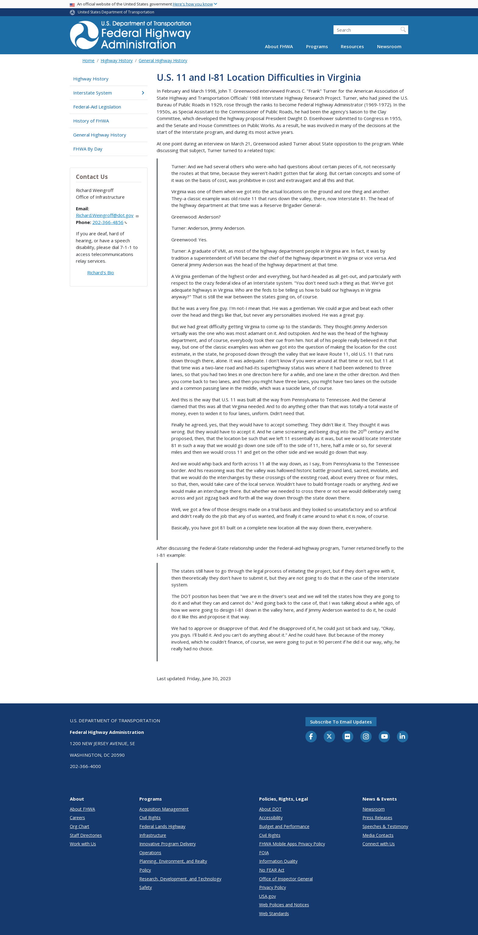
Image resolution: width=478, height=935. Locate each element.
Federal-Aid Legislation (97, 107)
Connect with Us (378, 844)
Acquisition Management (164, 809)
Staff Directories (86, 835)
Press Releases (377, 817)
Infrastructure (152, 835)
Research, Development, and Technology (180, 879)
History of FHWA (91, 121)
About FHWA (279, 46)
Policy (145, 870)
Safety (145, 887)
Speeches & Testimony (385, 826)
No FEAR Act (271, 870)
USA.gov (267, 896)
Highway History (117, 60)
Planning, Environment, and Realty (173, 861)
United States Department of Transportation (116, 12)
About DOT (270, 809)
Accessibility (271, 817)
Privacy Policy (272, 887)
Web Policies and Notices (284, 905)
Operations (150, 852)
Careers (77, 817)
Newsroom (389, 46)
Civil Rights (150, 817)
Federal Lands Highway (162, 826)
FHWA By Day (87, 149)
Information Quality (278, 861)
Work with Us (83, 844)
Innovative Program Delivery (167, 844)
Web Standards (274, 913)
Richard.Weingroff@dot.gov (107, 215)
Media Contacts (378, 835)
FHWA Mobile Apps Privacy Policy (292, 844)
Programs (317, 46)
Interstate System (108, 93)
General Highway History (163, 60)
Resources (352, 46)
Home (88, 60)
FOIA (264, 852)
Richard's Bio (100, 272)
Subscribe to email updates (341, 722)
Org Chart (79, 826)
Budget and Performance (284, 826)
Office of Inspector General (286, 879)
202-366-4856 (109, 222)
